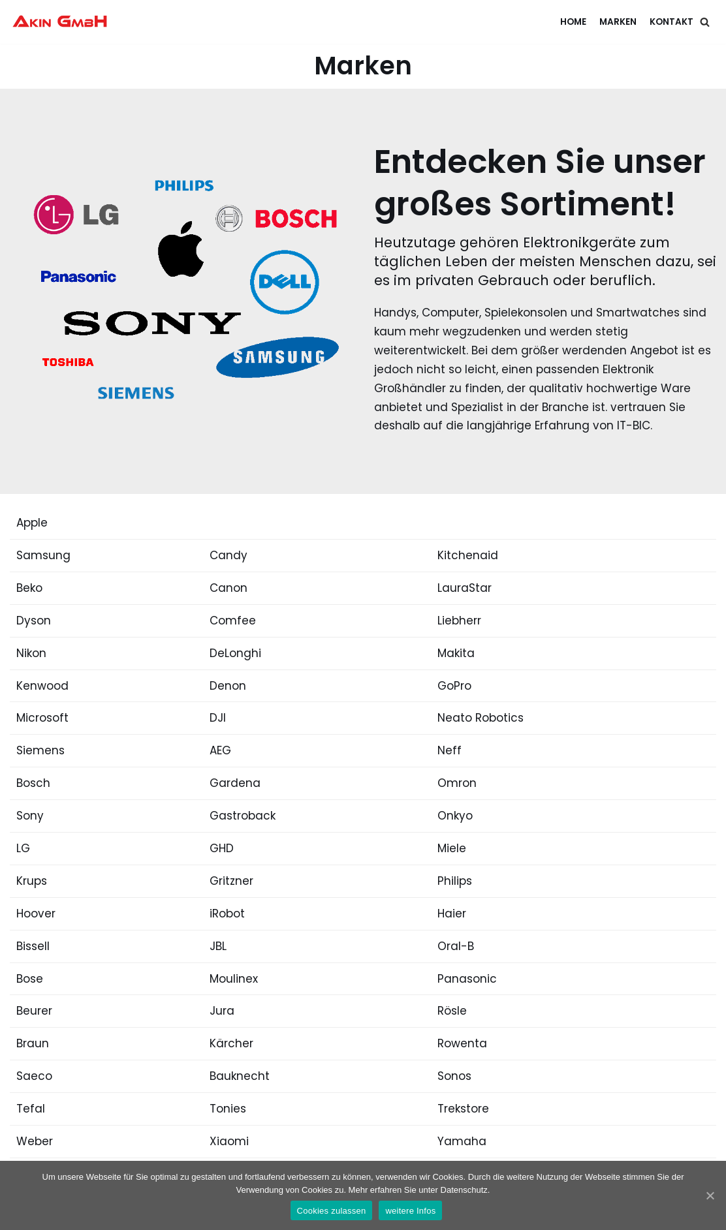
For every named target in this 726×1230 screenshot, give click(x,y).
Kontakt (671, 22)
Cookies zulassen (331, 1211)
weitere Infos (410, 1211)
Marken (618, 22)
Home (573, 22)
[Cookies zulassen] (709, 1195)
